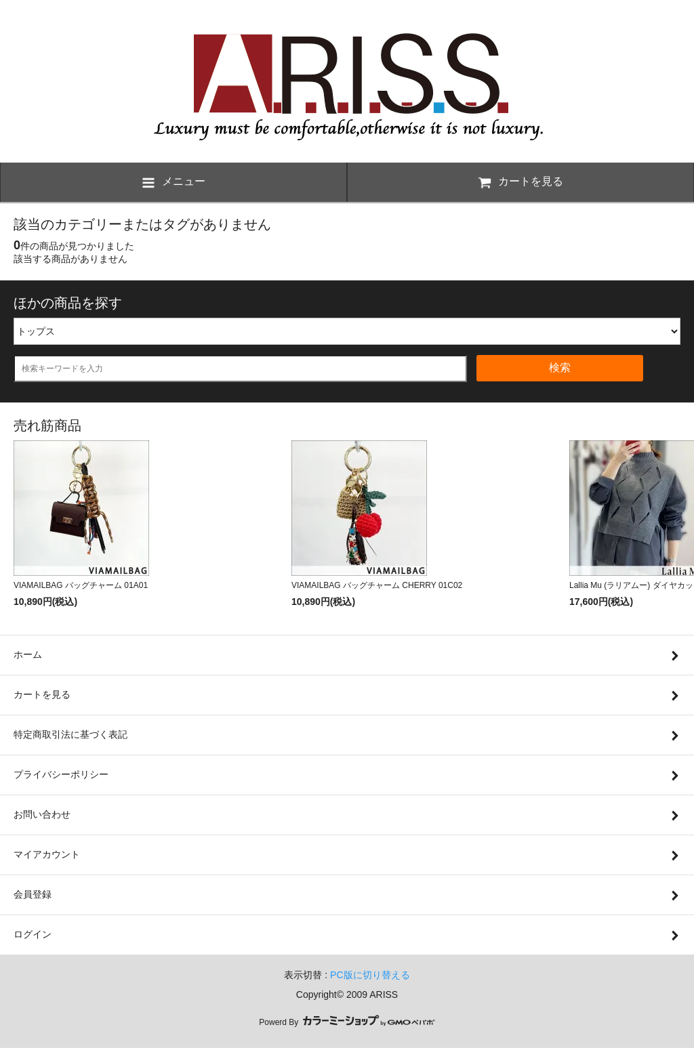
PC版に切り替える (369, 974)
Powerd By (346, 1022)
